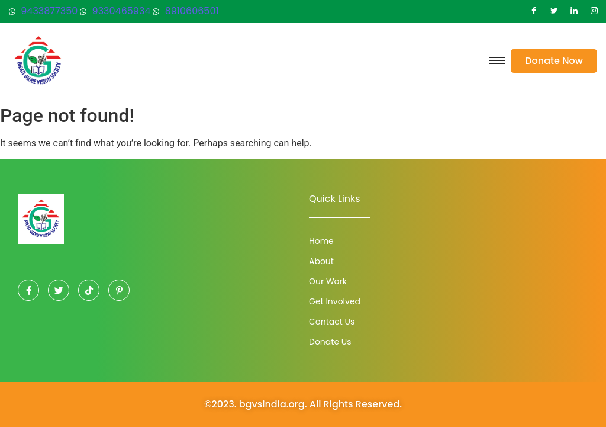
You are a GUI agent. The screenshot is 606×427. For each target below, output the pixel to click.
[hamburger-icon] (497, 60)
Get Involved (334, 301)
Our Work (328, 281)
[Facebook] (534, 11)
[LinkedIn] (574, 11)
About (321, 261)
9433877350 (43, 11)
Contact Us (331, 322)
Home (321, 241)
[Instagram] (594, 11)
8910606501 (185, 11)
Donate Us (330, 342)
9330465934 (115, 11)
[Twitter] (554, 11)
